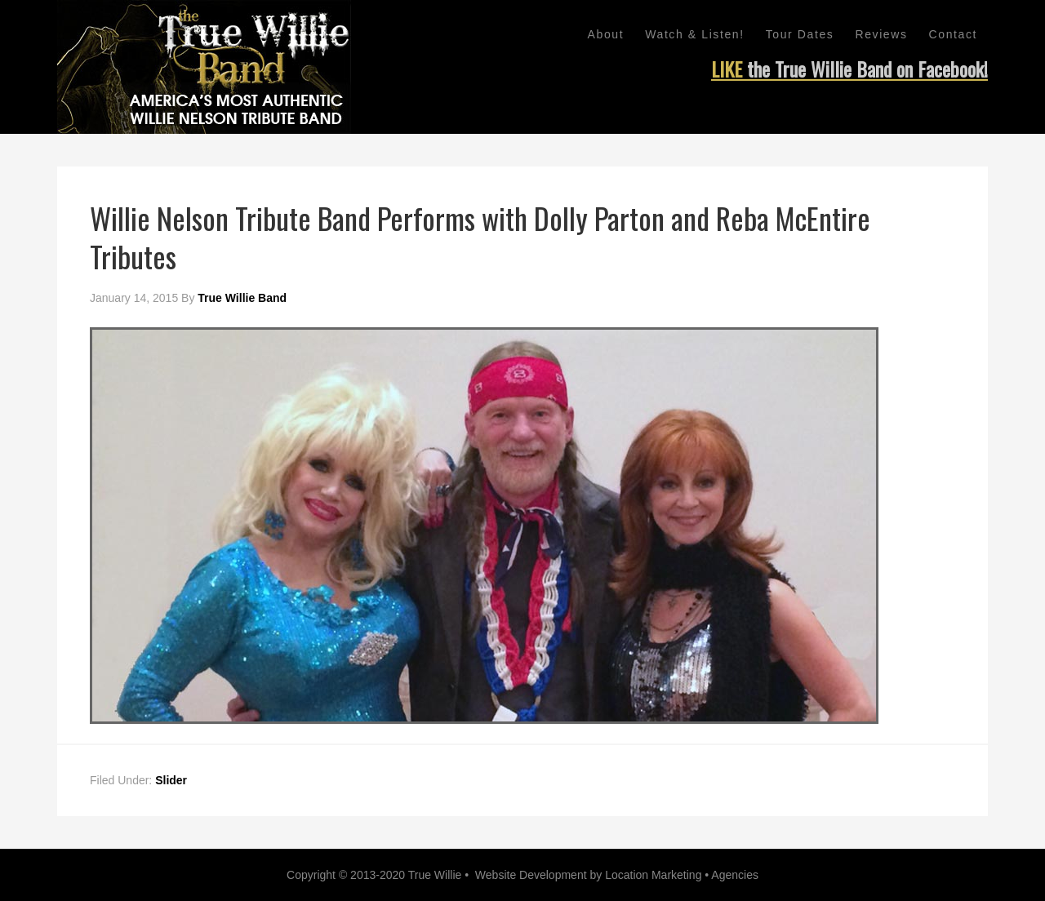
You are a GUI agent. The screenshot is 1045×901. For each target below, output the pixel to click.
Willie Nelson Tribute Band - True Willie (204, 67)
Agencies (734, 874)
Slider (171, 780)
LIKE (849, 68)
